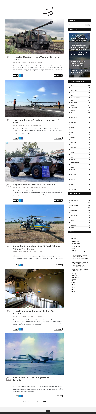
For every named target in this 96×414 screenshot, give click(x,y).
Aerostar (21, 123)
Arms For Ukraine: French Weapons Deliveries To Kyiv (36, 57)
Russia (72, 95)
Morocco (73, 159)
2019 (72, 284)
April (73, 273)
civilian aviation (74, 212)
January (74, 279)
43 (40, 397)
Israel (72, 132)
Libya (72, 100)
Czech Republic (23, 248)
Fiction (72, 227)
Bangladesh (73, 179)
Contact (15, 1)
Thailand (73, 169)
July (73, 250)
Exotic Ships (74, 207)
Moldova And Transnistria (77, 124)
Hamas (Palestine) (75, 162)
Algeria (72, 154)
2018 (72, 286)
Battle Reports (74, 215)
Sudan (72, 127)
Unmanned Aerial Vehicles (77, 202)
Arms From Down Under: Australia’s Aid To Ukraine (35, 308)
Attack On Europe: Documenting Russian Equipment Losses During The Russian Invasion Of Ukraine (78, 38)
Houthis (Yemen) (74, 129)
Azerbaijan (73, 122)
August (74, 248)
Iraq (72, 112)
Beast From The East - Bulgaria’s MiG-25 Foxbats (34, 374)
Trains (72, 220)
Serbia (72, 167)
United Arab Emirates (75, 172)
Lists (72, 197)
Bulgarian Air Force (31, 378)
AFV (20, 185)
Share (16, 74)
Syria (72, 87)
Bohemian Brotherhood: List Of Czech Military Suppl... (79, 262)
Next (44, 397)
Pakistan (73, 149)
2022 (72, 240)
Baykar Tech (29, 123)
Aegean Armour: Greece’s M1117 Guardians (35, 182)
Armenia (72, 110)
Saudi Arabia (73, 142)
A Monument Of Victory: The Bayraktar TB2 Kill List (79, 53)
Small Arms (73, 217)
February (74, 277)
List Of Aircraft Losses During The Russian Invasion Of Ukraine (77, 63)
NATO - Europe (74, 90)
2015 (72, 291)
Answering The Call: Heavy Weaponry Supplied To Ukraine (78, 72)
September (75, 246)
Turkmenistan (74, 102)
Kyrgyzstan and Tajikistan (77, 134)
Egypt (72, 144)
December (75, 241)
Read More (57, 74)
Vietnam (72, 177)
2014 (72, 293)
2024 (72, 236)
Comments (39, 61)
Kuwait (72, 184)
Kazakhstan (73, 147)
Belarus (72, 137)
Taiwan (72, 152)
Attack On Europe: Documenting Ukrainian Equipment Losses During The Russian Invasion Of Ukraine (78, 47)
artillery (31, 61)
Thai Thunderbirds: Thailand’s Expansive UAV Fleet (36, 120)
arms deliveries (23, 61)
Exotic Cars (73, 222)
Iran (72, 120)
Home (8, 1)
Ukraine (72, 85)
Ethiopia (73, 105)
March (74, 275)
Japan (72, 182)
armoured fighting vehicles (30, 185)
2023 (72, 238)
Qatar (72, 164)
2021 (72, 280)
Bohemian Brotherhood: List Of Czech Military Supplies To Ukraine (36, 244)
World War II (74, 210)
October (74, 245)
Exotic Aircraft (74, 205)
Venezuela (73, 174)
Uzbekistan (73, 189)
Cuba (72, 157)
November (75, 243)
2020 (72, 282)
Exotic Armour (74, 200)
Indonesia (73, 139)
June (73, 272)
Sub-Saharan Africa (75, 97)
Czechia (31, 248)
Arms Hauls (73, 225)
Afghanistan (73, 117)
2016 (72, 289)
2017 (72, 287)
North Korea (74, 107)
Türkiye (72, 92)
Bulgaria (21, 378)
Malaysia (73, 186)
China (72, 115)
